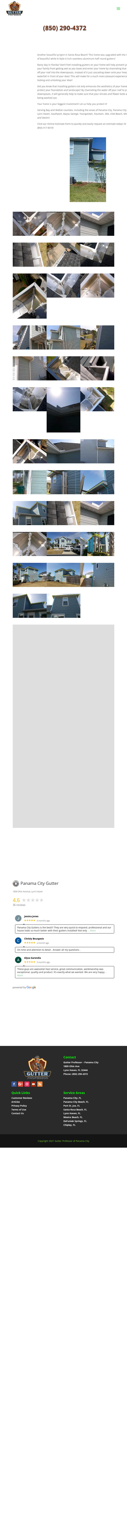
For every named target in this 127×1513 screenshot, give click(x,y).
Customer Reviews (21, 1097)
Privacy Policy (19, 1105)
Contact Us (17, 1113)
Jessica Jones (31, 916)
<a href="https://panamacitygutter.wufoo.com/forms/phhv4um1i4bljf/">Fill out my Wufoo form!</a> (66, 730)
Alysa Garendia (32, 958)
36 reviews (19, 905)
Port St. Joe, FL (72, 1105)
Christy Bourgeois (34, 938)
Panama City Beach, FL (76, 1101)
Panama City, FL (72, 1097)
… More (92, 930)
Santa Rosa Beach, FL (75, 1109)
